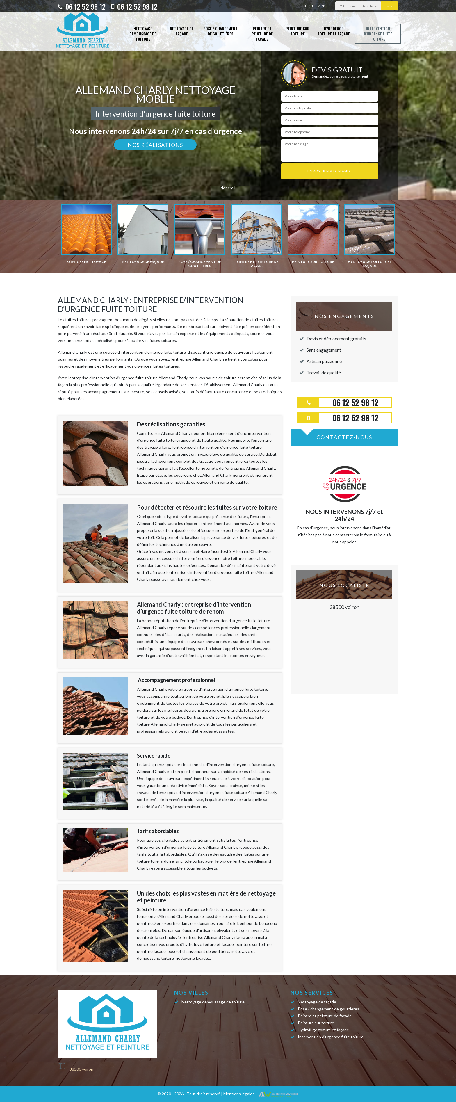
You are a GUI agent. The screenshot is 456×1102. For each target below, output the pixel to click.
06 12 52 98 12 (82, 6)
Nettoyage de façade (181, 31)
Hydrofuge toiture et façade (333, 31)
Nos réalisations (155, 145)
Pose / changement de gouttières (220, 31)
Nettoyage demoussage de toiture (142, 33)
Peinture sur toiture (297, 31)
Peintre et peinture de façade (262, 33)
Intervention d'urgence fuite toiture (378, 33)
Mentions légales (238, 1093)
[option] (86, 234)
